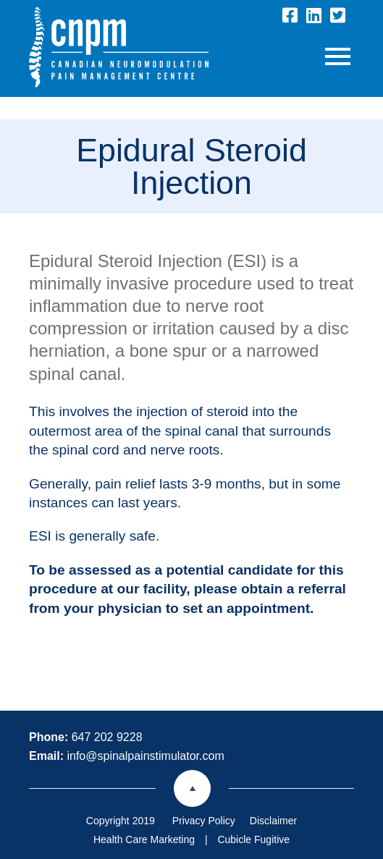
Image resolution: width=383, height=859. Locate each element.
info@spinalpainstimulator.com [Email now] (145, 756)
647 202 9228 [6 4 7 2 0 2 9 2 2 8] (107, 737)
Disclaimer (273, 820)
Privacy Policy (203, 820)
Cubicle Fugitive (253, 839)
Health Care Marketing (144, 839)
